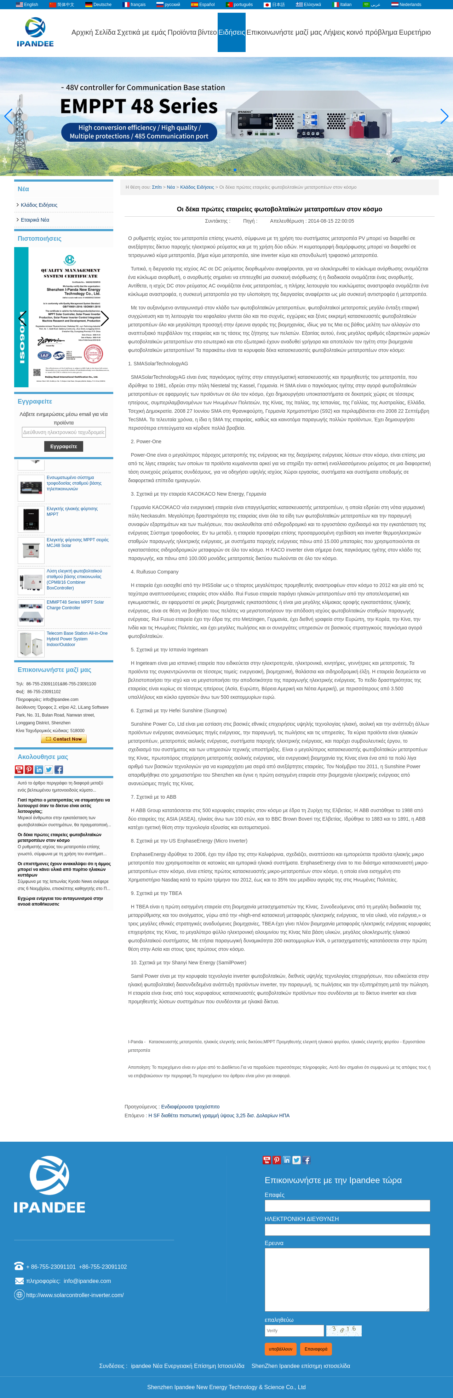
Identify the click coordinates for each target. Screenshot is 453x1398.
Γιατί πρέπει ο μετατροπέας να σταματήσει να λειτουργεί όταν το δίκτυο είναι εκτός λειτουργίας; (64, 808)
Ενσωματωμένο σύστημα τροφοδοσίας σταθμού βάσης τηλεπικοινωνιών (74, 486)
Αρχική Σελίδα (93, 32)
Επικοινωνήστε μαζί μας (284, 32)
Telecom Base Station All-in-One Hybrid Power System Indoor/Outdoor (77, 642)
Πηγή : (251, 221)
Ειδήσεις (231, 32)
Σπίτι (156, 187)
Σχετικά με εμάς (141, 32)
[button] (218, 170)
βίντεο (207, 32)
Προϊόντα (181, 32)
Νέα (171, 187)
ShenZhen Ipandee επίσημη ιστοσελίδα (301, 1366)
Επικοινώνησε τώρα (64, 739)
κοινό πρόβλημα (371, 32)
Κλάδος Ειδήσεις (39, 205)
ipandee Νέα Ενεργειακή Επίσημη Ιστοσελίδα (188, 1366)
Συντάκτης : (218, 221)
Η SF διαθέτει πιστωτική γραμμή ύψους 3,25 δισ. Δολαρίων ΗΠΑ (219, 1115)
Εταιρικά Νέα (35, 220)
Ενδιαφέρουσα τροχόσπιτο (190, 1106)
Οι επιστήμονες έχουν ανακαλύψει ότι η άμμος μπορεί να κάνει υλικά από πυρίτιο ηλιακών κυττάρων (64, 872)
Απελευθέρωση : (289, 221)
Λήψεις (334, 32)
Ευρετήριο (415, 32)
